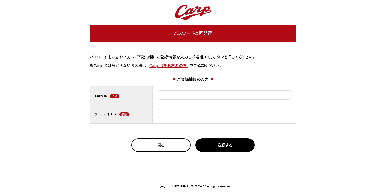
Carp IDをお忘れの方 (168, 65)
